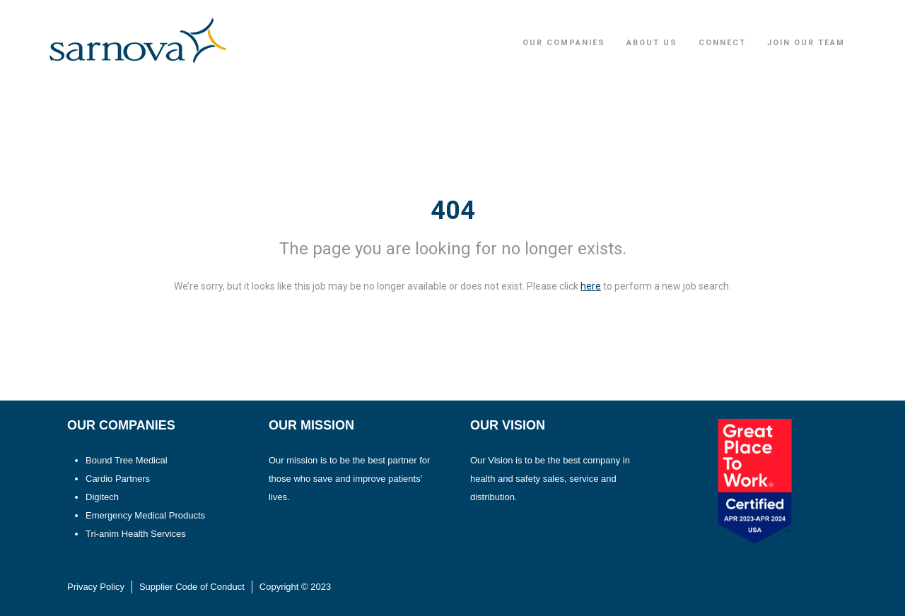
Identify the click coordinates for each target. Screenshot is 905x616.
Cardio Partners (118, 478)
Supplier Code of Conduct (192, 586)
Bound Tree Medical (127, 460)
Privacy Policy (95, 586)
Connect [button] (722, 42)
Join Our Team (806, 42)
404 (453, 210)
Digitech (102, 497)
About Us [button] (651, 42)
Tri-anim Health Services (136, 533)
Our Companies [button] (563, 42)
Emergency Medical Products (145, 515)
